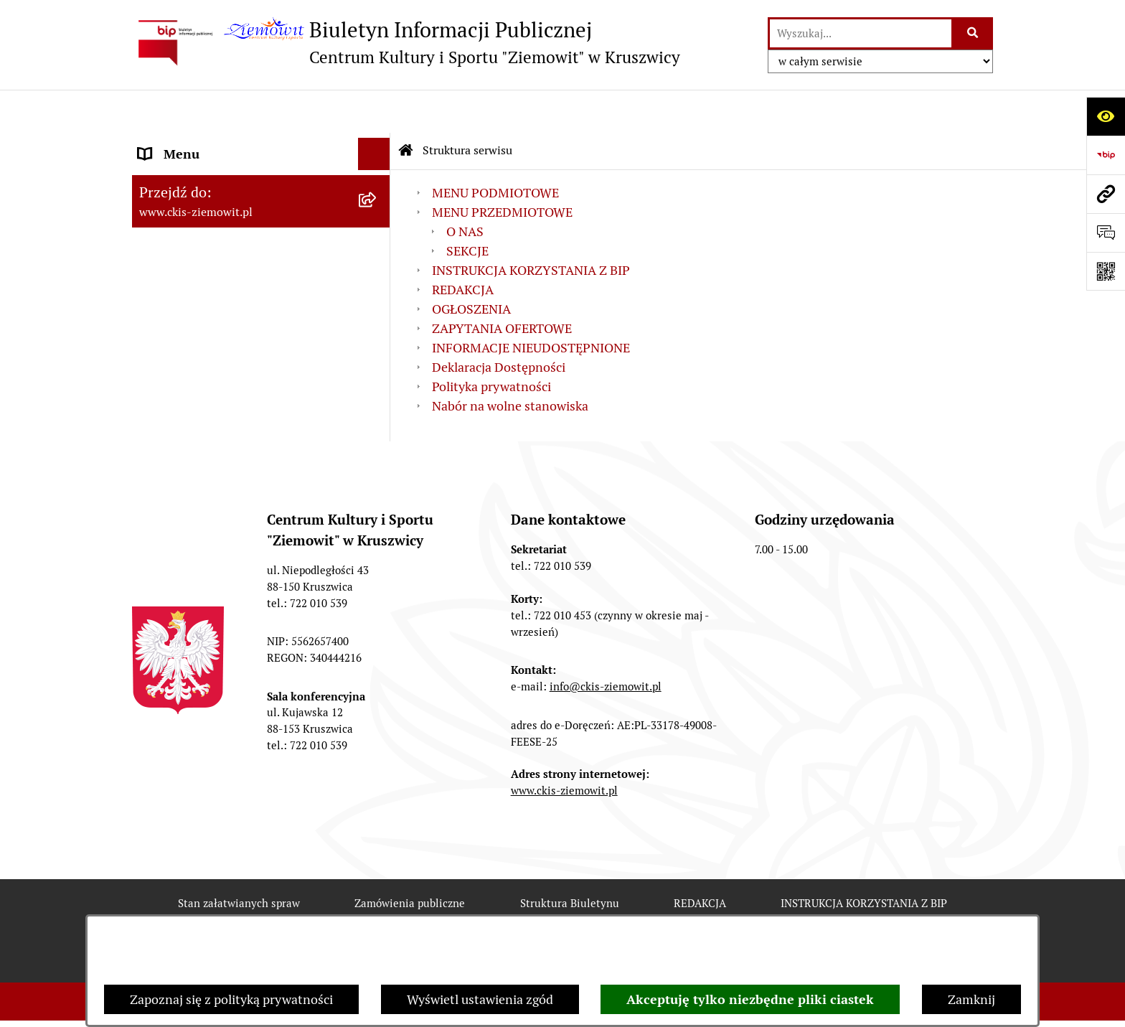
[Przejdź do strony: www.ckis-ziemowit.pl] (1105, 193)
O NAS (465, 188)
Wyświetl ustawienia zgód (480, 999)
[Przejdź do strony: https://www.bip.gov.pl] (1105, 155)
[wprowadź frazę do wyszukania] (861, 33)
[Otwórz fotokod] (1105, 271)
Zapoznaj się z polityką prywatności (231, 999)
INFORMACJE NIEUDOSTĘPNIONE (531, 304)
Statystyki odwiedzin (567, 912)
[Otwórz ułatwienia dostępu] (1105, 116)
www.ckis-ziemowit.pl (564, 748)
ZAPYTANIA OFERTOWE (208, 240)
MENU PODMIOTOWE (201, 143)
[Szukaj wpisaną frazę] (973, 33)
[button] (377, 176)
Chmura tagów (709, 912)
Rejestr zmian (256, 912)
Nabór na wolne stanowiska (216, 272)
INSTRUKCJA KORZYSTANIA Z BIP (531, 227)
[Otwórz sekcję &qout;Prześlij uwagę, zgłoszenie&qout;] (1105, 232)
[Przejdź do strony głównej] (406, 42)
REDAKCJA (463, 246)
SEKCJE (467, 208)
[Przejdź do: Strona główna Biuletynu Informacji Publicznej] (406, 107)
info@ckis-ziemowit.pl (606, 643)
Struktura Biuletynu (569, 860)
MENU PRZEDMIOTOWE (208, 175)
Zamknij (971, 999)
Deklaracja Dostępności (498, 324)
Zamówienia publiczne (409, 860)
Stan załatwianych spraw (239, 860)
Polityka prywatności (491, 343)
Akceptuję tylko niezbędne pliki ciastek (750, 999)
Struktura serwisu (467, 107)
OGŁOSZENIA (177, 208)
